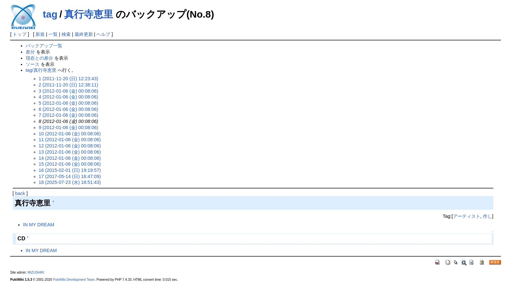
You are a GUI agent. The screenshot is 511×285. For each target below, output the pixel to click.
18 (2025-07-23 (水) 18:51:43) (70, 182)
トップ (19, 34)
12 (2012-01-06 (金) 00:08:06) (70, 145)
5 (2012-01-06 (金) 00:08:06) (68, 103)
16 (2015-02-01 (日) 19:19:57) (70, 170)
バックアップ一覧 (44, 45)
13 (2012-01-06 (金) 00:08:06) (70, 152)
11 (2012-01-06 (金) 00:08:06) (70, 139)
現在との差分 (39, 58)
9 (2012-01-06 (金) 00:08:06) (68, 127)
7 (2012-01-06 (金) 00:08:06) (68, 115)
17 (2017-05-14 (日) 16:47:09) (70, 176)
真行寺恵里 (88, 14)
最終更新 (84, 34)
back (20, 193)
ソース (32, 64)
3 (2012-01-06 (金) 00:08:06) (68, 91)
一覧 (53, 34)
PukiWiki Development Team (74, 279)
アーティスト (466, 216)
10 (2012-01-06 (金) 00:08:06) (70, 133)
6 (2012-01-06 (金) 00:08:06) (68, 109)
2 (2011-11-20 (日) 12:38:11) (68, 84)
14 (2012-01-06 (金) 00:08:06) (70, 158)
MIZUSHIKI (36, 272)
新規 (40, 34)
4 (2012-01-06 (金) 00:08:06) (68, 96)
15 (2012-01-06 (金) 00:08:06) (70, 164)
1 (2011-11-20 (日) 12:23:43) (68, 78)
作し (487, 216)
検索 (66, 34)
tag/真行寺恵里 (41, 70)
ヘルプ (103, 34)
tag (50, 14)
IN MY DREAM (38, 224)
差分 (30, 51)
